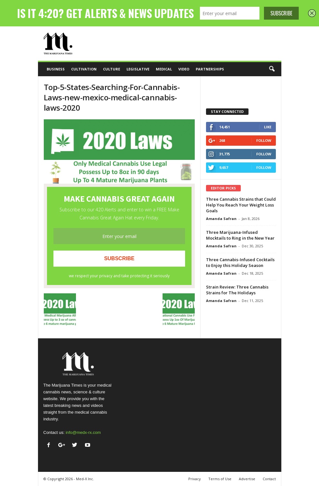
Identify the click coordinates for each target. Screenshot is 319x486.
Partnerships (210, 69)
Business (56, 69)
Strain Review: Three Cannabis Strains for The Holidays (237, 290)
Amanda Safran (221, 218)
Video (183, 69)
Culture (111, 69)
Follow (263, 140)
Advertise (247, 478)
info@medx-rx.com (83, 432)
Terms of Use (219, 478)
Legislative (138, 69)
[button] (272, 69)
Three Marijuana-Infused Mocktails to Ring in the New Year (240, 235)
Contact (269, 478)
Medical (164, 69)
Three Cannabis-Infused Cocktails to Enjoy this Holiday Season (240, 262)
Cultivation (84, 69)
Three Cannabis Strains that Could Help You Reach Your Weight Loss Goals (241, 205)
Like (267, 126)
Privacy (194, 478)
